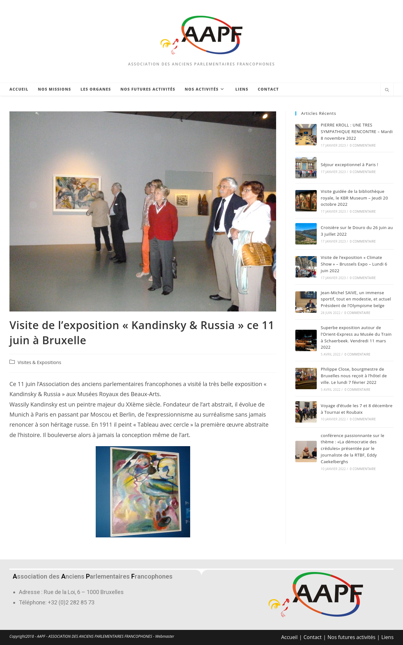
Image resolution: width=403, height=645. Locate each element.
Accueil (289, 637)
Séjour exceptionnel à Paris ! (349, 164)
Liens (387, 637)
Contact (312, 637)
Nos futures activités (351, 637)
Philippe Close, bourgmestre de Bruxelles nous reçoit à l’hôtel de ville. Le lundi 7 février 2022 (354, 375)
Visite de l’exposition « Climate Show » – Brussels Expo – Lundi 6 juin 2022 (354, 264)
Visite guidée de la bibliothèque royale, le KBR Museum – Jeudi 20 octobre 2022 (354, 197)
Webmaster (164, 636)
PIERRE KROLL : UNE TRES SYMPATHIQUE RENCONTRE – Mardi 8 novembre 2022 (357, 131)
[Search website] (387, 90)
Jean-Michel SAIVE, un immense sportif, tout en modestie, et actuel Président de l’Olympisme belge (356, 299)
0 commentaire (363, 145)
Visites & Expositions (39, 362)
